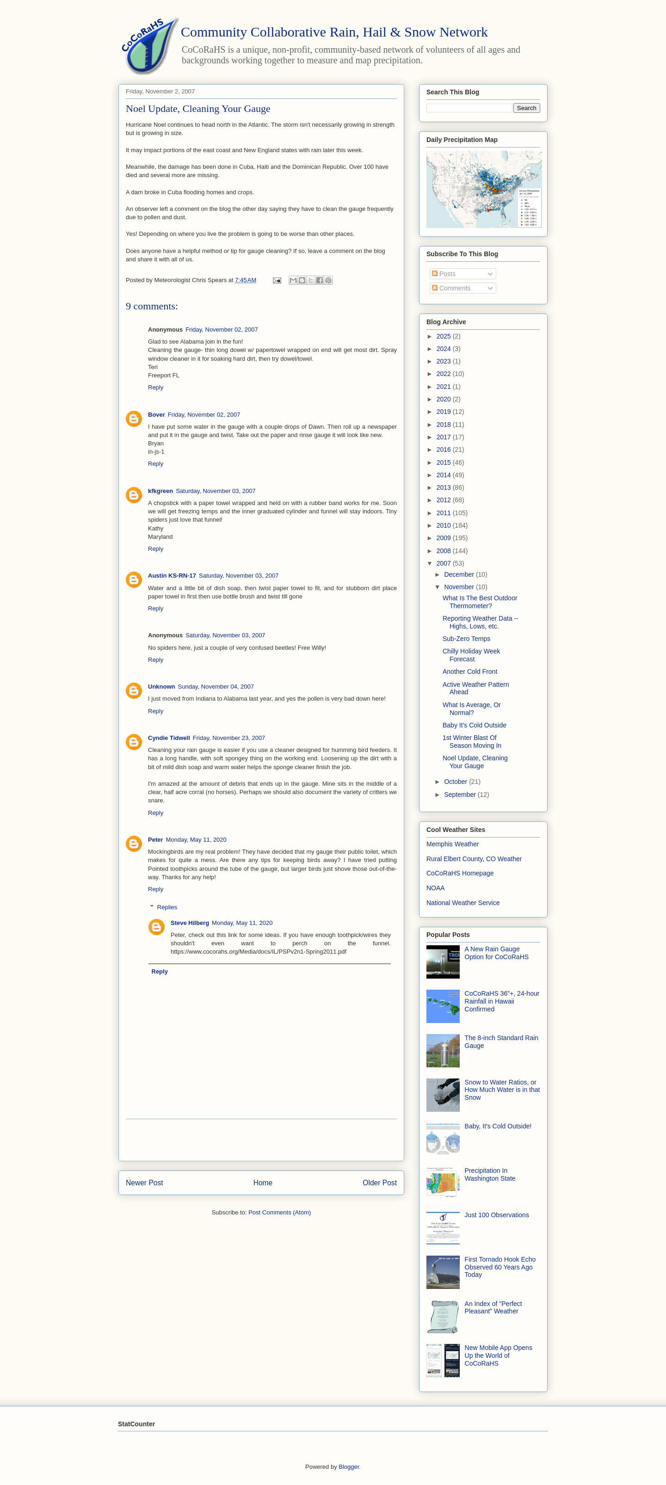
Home (263, 1183)
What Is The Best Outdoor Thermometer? (480, 602)
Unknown (161, 686)
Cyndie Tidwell (169, 737)
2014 (445, 475)
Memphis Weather (452, 844)
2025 (445, 336)
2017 (445, 437)
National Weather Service (463, 902)
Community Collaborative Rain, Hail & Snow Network (334, 31)
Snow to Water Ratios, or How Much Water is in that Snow (502, 1090)
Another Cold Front (470, 671)
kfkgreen (160, 490)
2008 (445, 551)
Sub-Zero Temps (466, 638)
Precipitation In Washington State (490, 1174)
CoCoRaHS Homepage (460, 873)
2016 (445, 449)
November (459, 587)
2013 (445, 487)
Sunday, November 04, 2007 (216, 686)
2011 (445, 513)
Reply (155, 387)
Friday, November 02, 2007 (221, 329)
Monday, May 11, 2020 (196, 839)
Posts (444, 273)
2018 (445, 424)
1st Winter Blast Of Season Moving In (472, 741)
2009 (445, 538)
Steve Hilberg (190, 922)
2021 (445, 386)
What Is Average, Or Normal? (472, 708)
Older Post (380, 1183)
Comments (451, 288)
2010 (445, 525)
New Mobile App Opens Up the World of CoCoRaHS (498, 1355)
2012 (445, 500)
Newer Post (144, 1183)
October (456, 781)
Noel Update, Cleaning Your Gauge (475, 762)
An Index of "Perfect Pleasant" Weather (493, 1307)
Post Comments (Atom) (279, 1212)
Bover (156, 414)
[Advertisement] (261, 1140)
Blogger (349, 1466)
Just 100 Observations (497, 1215)
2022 (445, 373)
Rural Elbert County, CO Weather (474, 859)
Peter (155, 839)
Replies (167, 906)
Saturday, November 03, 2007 (215, 490)
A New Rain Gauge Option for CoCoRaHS (497, 953)
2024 (445, 348)
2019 (445, 411)
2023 (445, 361)
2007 (445, 563)
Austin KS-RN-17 (172, 575)
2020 (445, 399)
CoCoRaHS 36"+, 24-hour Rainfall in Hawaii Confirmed (502, 1001)
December (459, 574)
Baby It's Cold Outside (474, 725)
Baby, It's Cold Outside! (498, 1126)
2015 (445, 462)
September (460, 794)
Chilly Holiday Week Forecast (471, 655)
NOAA (435, 888)
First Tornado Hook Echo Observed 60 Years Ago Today (500, 1267)
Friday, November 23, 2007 (229, 737)
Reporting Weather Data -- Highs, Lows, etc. (480, 622)
